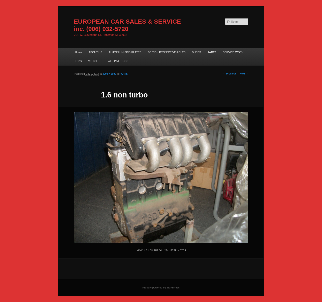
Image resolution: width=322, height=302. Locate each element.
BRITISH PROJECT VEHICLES (166, 52)
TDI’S (78, 61)
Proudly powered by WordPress (160, 287)
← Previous (230, 73)
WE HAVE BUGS (118, 61)
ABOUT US (95, 52)
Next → (244, 73)
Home (78, 52)
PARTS (211, 52)
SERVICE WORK (233, 52)
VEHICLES (94, 61)
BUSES (196, 52)
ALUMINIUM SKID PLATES (125, 52)
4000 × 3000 (109, 73)
